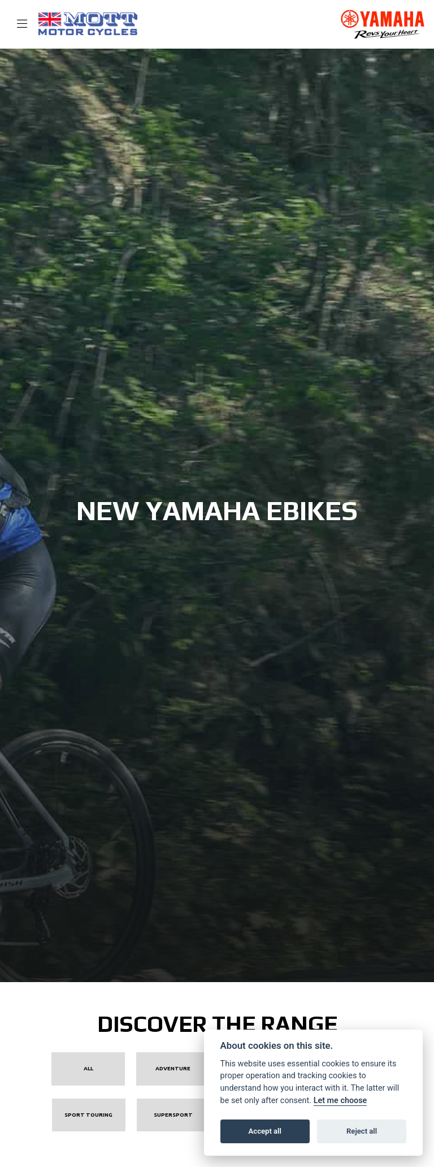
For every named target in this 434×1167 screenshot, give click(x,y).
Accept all (265, 1131)
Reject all (361, 1131)
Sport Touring (88, 1115)
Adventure (172, 1068)
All (88, 1068)
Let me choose (340, 1100)
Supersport (173, 1115)
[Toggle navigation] (17, 24)
